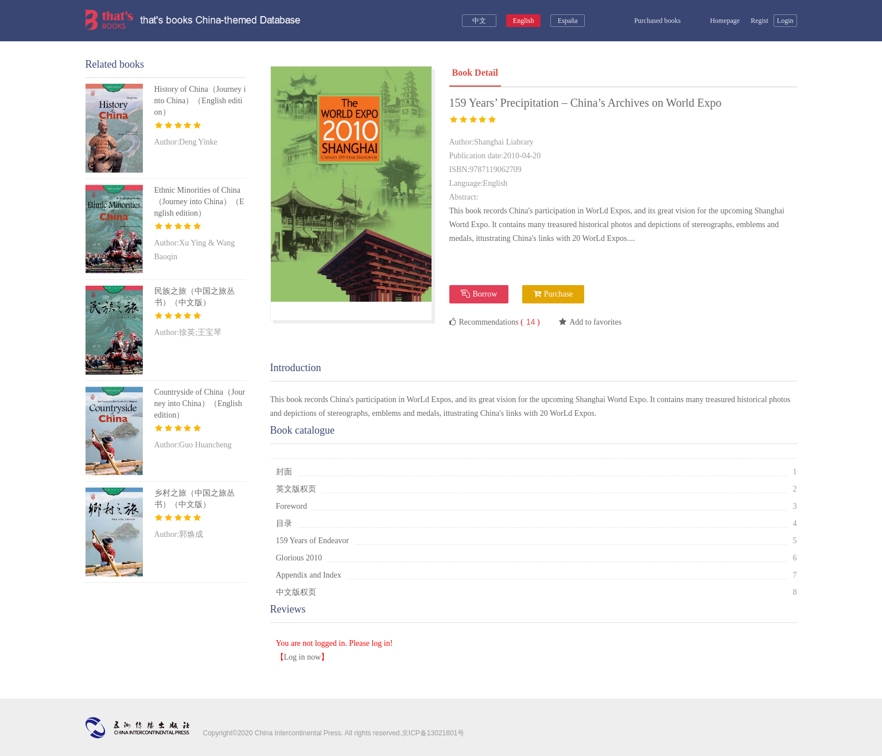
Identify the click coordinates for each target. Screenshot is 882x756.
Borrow (479, 294)
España (568, 21)
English (523, 21)
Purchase (553, 294)
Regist (759, 21)
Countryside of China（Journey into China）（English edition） (200, 403)
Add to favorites (590, 322)
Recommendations (494, 321)
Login (785, 21)
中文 (479, 21)
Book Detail (475, 72)
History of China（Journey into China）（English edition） (200, 100)
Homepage (718, 20)
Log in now (302, 657)
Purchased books (649, 20)
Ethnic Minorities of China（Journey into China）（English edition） (199, 201)
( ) (529, 322)
